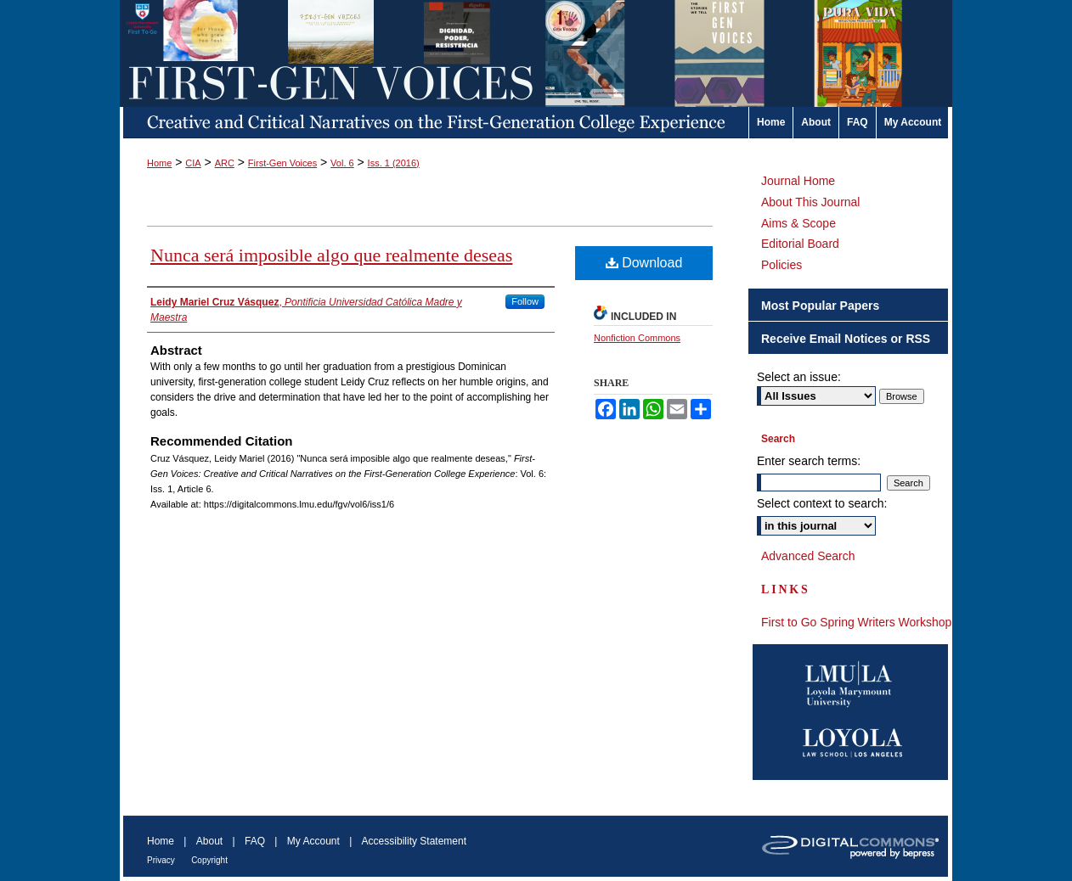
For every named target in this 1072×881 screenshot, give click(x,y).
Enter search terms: (808, 461)
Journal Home (798, 181)
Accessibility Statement (414, 841)
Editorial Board (800, 243)
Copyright (209, 860)
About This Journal (810, 202)
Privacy (161, 860)
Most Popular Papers (820, 305)
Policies (781, 265)
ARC (224, 163)
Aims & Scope (798, 223)
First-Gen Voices (282, 163)
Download (644, 262)
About (209, 841)
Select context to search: (822, 503)
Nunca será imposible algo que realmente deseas (331, 255)
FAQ (255, 841)
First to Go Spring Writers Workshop (856, 622)
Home (159, 163)
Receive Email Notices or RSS (845, 338)
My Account (313, 841)
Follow (525, 301)
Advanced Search (808, 556)
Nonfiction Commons (637, 338)
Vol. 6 (342, 163)
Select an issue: (799, 377)
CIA (192, 163)
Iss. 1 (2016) (394, 163)
